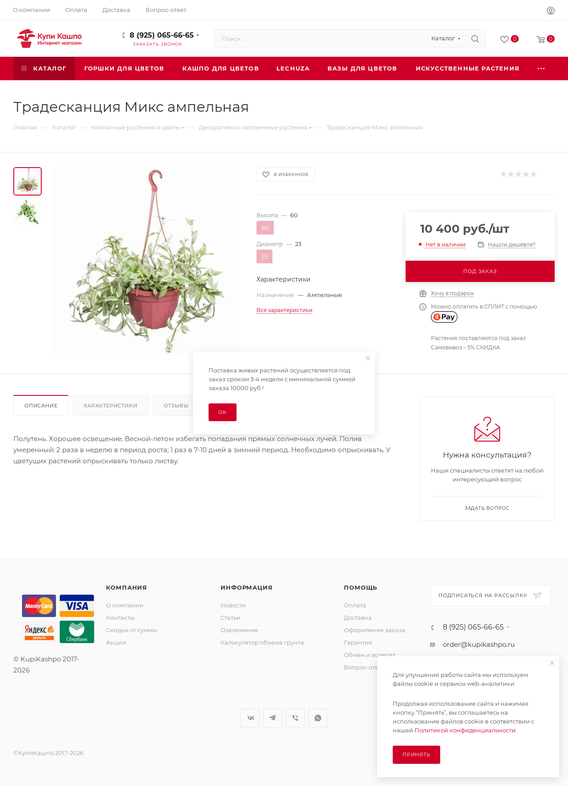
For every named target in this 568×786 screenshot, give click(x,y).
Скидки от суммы (131, 629)
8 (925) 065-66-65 (162, 35)
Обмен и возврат (369, 654)
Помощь (360, 587)
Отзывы (176, 406)
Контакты (120, 617)
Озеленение (239, 629)
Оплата (355, 605)
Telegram (272, 717)
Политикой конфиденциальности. (465, 730)
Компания (126, 587)
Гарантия (358, 642)
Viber (295, 717)
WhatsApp (317, 717)
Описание (40, 406)
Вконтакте (250, 717)
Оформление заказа (375, 629)
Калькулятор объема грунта (262, 642)
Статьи (231, 617)
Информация (246, 587)
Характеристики (110, 406)
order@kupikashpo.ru (479, 644)
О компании (124, 605)
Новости (233, 605)
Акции (116, 642)
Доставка (358, 617)
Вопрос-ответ (364, 667)
